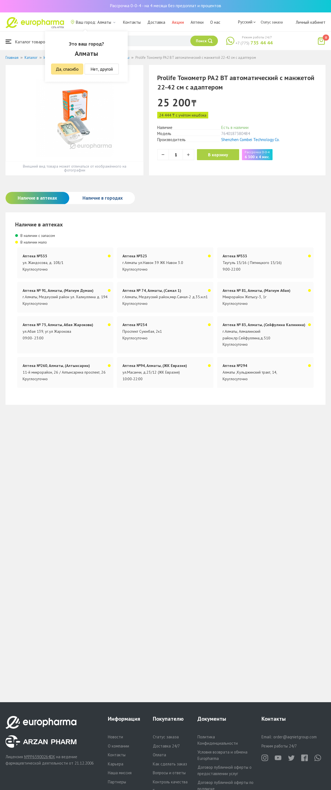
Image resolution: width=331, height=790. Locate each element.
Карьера (115, 764)
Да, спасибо (67, 69)
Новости (115, 736)
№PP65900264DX (39, 756)
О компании (118, 746)
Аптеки (197, 22)
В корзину (218, 154)
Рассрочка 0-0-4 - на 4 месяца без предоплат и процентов (165, 5)
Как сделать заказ (170, 764)
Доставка (156, 22)
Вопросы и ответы (169, 772)
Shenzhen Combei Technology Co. (250, 139)
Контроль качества (170, 781)
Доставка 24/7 (166, 746)
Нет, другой (101, 69)
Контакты (132, 22)
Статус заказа (272, 22)
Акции (178, 22)
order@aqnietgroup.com (295, 736)
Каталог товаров (26, 41)
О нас (215, 22)
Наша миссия (120, 772)
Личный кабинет (310, 22)
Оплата (159, 754)
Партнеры (117, 781)
